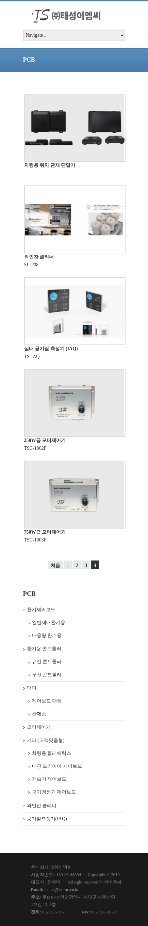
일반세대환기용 (48, 622)
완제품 (39, 713)
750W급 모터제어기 (45, 532)
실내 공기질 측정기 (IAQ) (51, 348)
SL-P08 (31, 264)
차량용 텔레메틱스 (51, 753)
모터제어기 (39, 727)
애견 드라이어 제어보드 (57, 766)
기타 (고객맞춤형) (46, 740)
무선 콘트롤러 (47, 674)
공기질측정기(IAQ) (47, 818)
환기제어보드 (41, 609)
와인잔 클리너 (39, 257)
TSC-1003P (35, 539)
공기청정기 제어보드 (54, 792)
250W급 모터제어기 (45, 440)
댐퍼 (31, 688)
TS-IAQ (32, 356)
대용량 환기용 (47, 635)
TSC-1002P (35, 448)
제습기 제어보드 (49, 779)
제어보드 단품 (47, 701)
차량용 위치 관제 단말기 (50, 165)
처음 (55, 565)
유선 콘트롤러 (47, 661)
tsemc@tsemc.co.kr (62, 889)
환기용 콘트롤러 (44, 648)
